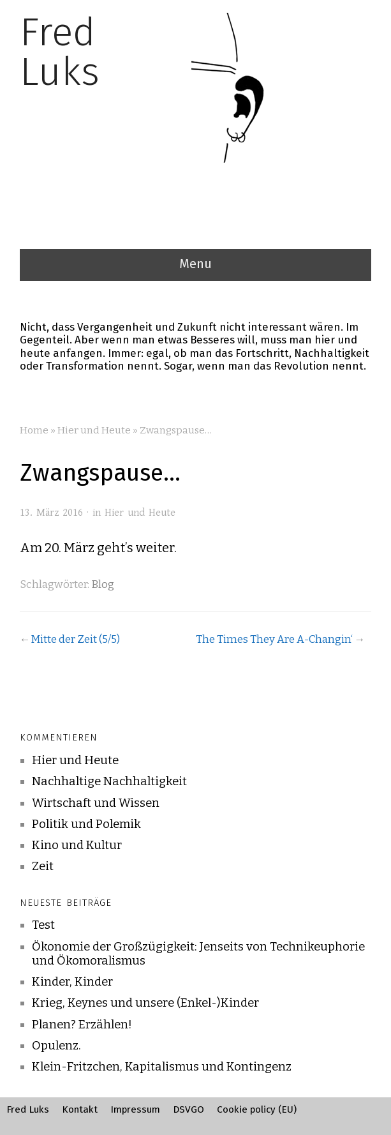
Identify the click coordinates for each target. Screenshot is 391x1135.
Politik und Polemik (86, 824)
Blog (102, 584)
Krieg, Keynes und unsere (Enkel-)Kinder (145, 1003)
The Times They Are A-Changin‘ (274, 639)
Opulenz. (56, 1046)
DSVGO (188, 1109)
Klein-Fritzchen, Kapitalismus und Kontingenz (161, 1067)
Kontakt (80, 1109)
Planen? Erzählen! (82, 1025)
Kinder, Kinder (72, 982)
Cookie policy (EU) (257, 1109)
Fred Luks (27, 1109)
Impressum (135, 1109)
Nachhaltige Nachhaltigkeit (109, 781)
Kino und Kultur (77, 845)
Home (34, 430)
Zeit (43, 866)
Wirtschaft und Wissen (95, 803)
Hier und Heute (94, 430)
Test (43, 925)
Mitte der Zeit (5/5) (75, 639)
